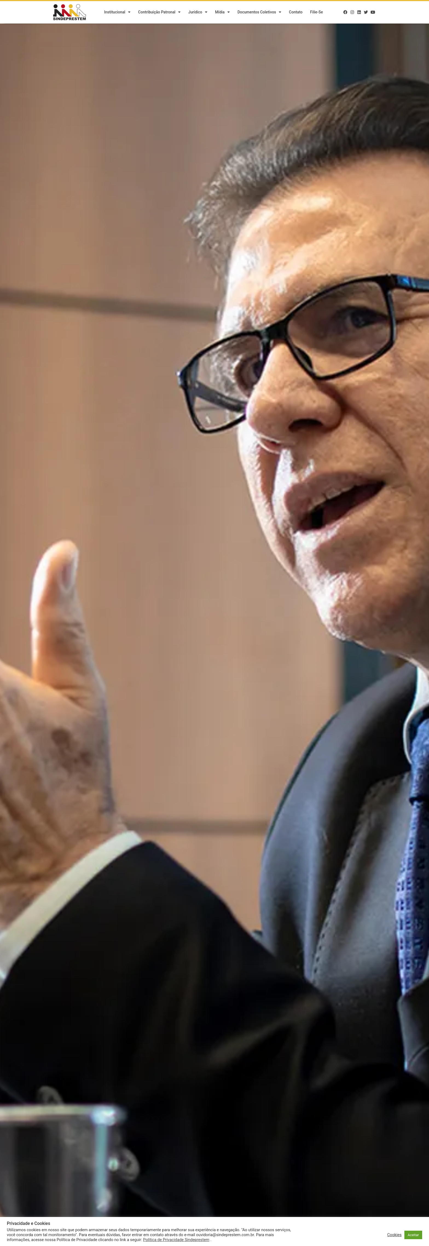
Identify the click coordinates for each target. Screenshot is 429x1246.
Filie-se (316, 12)
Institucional (117, 12)
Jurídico (197, 12)
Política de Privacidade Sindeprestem (176, 1239)
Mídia (222, 12)
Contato (296, 12)
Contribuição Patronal (159, 12)
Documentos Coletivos (259, 12)
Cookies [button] (394, 1234)
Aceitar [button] (413, 1235)
